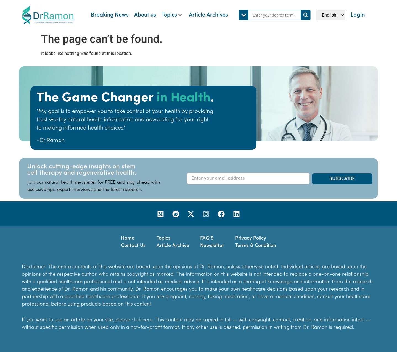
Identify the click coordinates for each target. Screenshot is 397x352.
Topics (172, 15)
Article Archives (208, 15)
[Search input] (276, 15)
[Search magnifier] (305, 15)
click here (142, 320)
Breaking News (110, 15)
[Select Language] (330, 15)
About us (145, 15)
